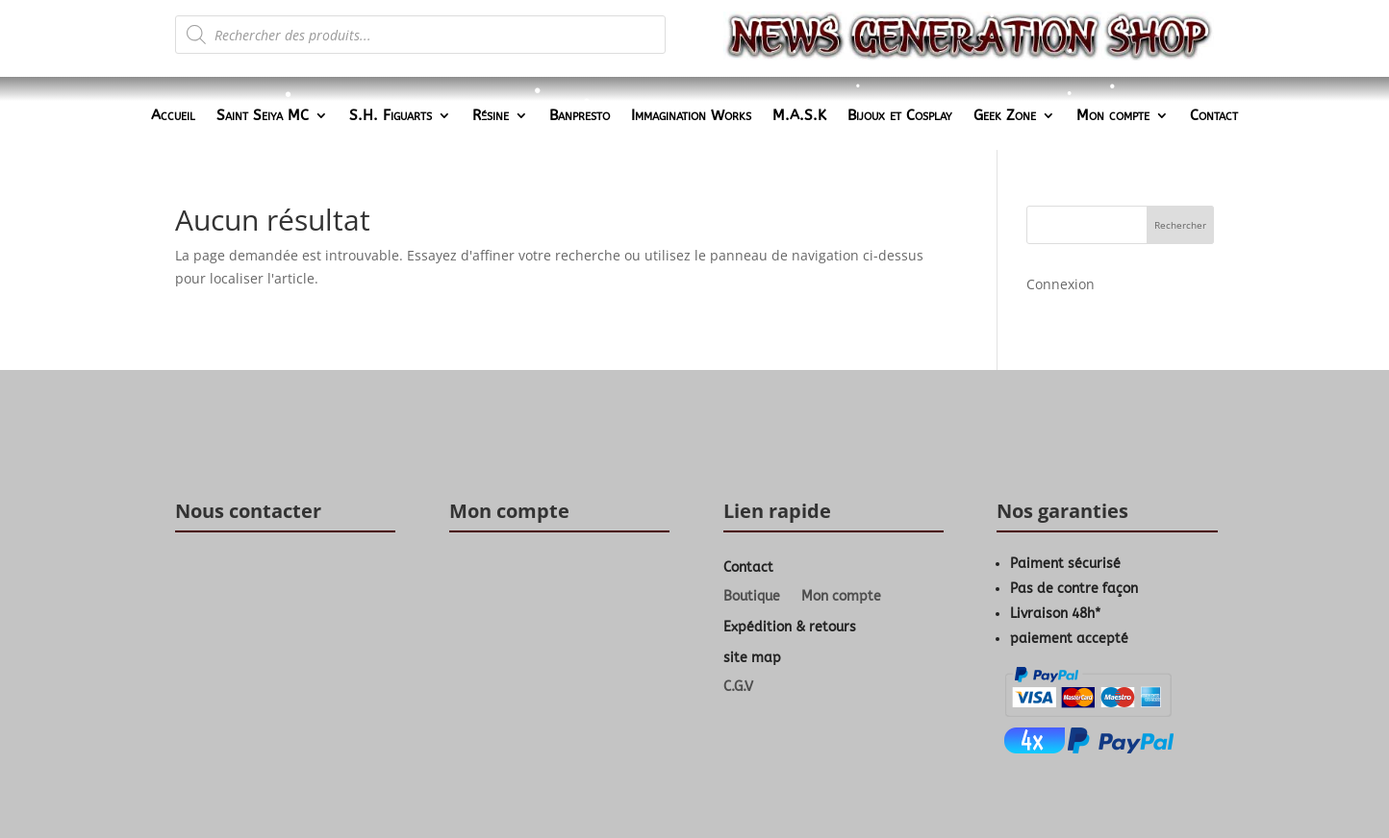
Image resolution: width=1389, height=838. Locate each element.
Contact (1214, 116)
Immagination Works (691, 116)
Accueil (173, 116)
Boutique (751, 597)
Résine (490, 116)
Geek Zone (1004, 116)
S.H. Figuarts (390, 116)
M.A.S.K (799, 116)
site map (752, 658)
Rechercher (1180, 225)
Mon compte (1112, 116)
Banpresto (579, 116)
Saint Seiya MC (262, 116)
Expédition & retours (789, 627)
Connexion (1060, 284)
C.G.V (738, 687)
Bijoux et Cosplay (899, 116)
